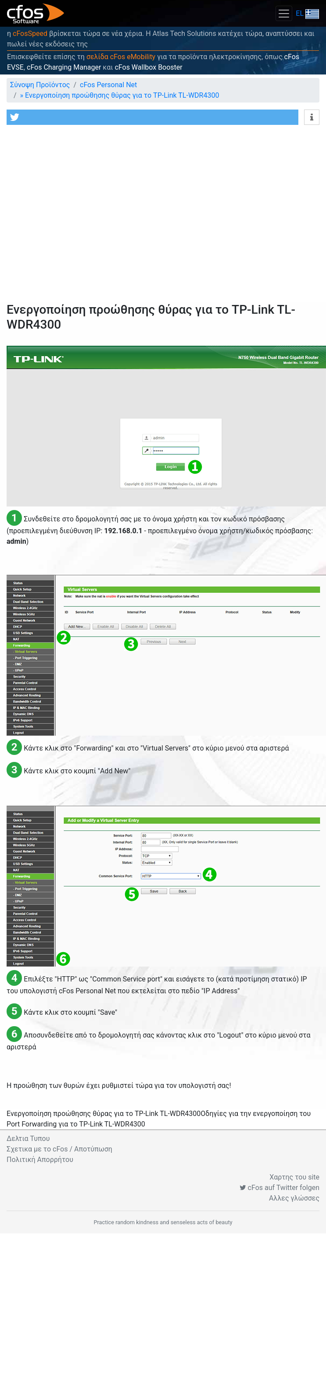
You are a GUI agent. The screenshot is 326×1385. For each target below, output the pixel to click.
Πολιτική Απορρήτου (40, 1159)
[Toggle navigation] (284, 13)
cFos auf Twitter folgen (279, 1187)
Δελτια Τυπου (28, 1138)
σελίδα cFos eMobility (120, 57)
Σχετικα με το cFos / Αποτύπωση (59, 1149)
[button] (152, 117)
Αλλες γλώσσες (294, 1198)
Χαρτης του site (294, 1177)
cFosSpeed (30, 33)
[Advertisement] (82, 216)
